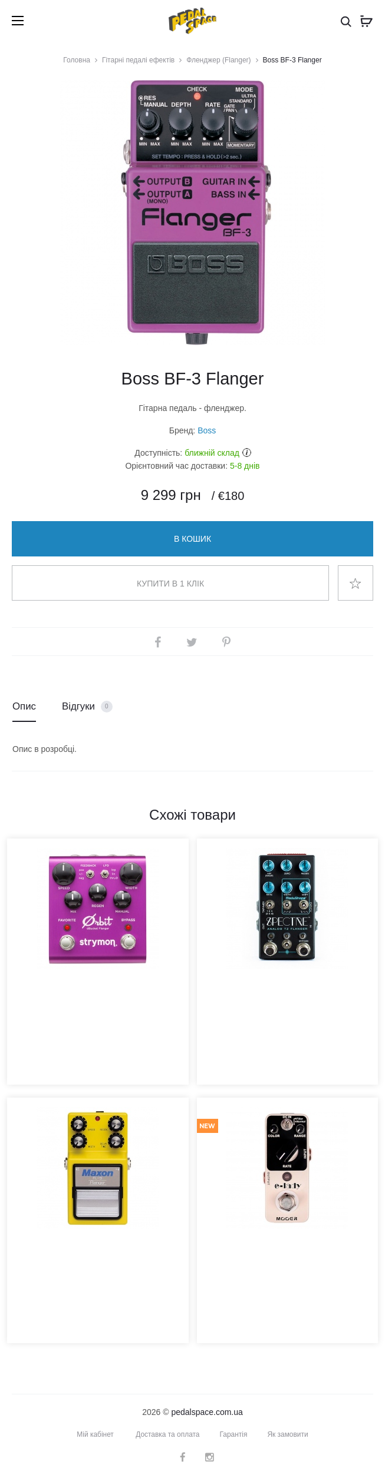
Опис (24, 706)
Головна (76, 60)
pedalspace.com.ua (206, 1412)
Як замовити (288, 1434)
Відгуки (87, 707)
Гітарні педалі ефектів (138, 60)
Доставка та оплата (168, 1434)
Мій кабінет (95, 1434)
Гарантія (234, 1434)
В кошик (192, 539)
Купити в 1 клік (170, 583)
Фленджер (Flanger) (218, 60)
